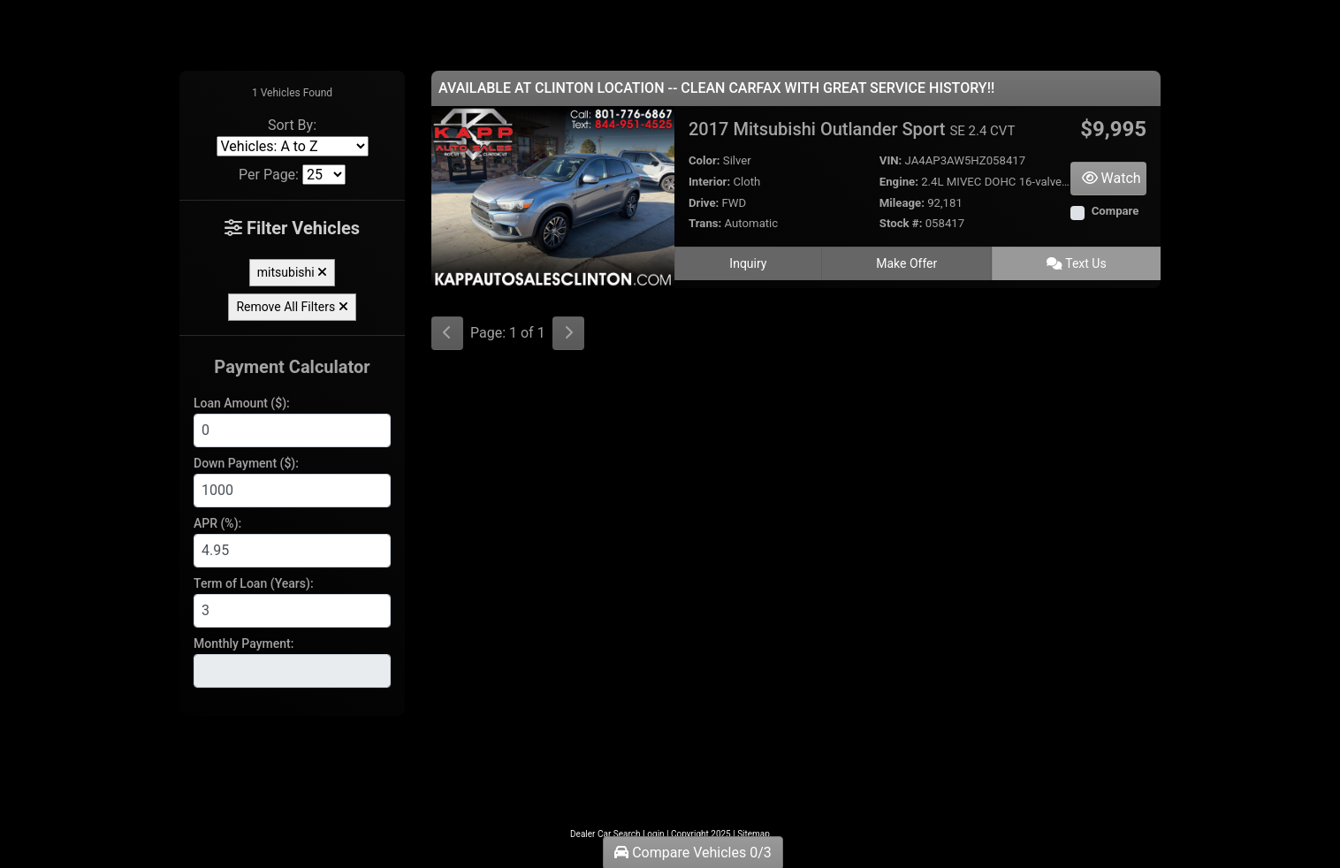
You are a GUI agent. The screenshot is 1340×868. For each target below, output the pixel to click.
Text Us (1077, 263)
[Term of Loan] (292, 611)
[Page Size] (324, 174)
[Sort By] (293, 146)
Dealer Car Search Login (617, 834)
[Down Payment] (292, 490)
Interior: (709, 181)
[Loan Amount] (292, 430)
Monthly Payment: (243, 643)
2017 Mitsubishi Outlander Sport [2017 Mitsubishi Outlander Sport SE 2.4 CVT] (852, 129)
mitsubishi (292, 272)
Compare (1115, 210)
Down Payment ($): (246, 463)
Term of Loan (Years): (254, 583)
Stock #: (901, 223)
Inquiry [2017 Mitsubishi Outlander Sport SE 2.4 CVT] (747, 263)
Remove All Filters (291, 307)
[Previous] (447, 333)
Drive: (704, 202)
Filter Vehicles (292, 228)
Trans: (705, 223)
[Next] (568, 333)
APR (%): (217, 523)
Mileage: (902, 202)
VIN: (890, 160)
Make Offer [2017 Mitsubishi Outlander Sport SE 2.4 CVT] (906, 263)
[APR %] (292, 550)
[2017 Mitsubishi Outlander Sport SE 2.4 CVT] (552, 195)
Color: (704, 160)
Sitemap (753, 834)
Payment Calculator (291, 366)
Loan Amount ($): (242, 403)
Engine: (898, 181)
